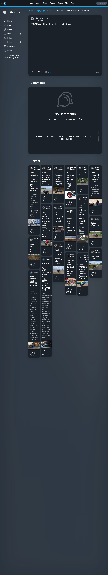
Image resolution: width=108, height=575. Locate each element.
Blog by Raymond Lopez (44, 11)
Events (60, 3)
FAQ (6, 55)
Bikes (45, 3)
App (72, 3)
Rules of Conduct (14, 58)
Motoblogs (10, 46)
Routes (52, 3)
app (61, 136)
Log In (45, 136)
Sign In (101, 3)
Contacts (11, 55)
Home (31, 3)
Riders (38, 3)
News (8, 50)
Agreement (12, 57)
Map (66, 3)
